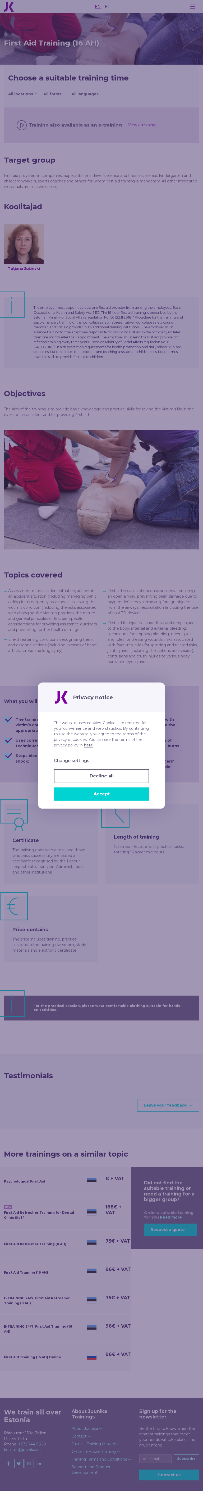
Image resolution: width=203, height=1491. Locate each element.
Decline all (102, 775)
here (88, 744)
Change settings (71, 760)
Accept (102, 793)
